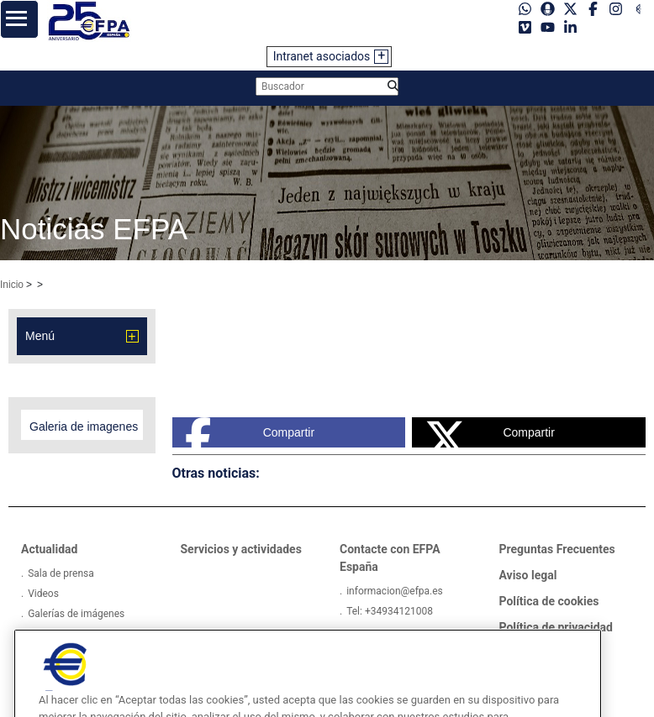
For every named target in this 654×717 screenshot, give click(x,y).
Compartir (250, 432)
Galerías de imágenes (76, 614)
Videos (43, 593)
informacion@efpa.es (394, 591)
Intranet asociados (322, 56)
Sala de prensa (61, 573)
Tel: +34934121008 (389, 611)
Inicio (12, 284)
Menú (40, 336)
